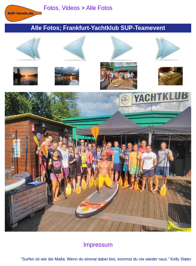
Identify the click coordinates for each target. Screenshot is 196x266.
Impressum (97, 245)
